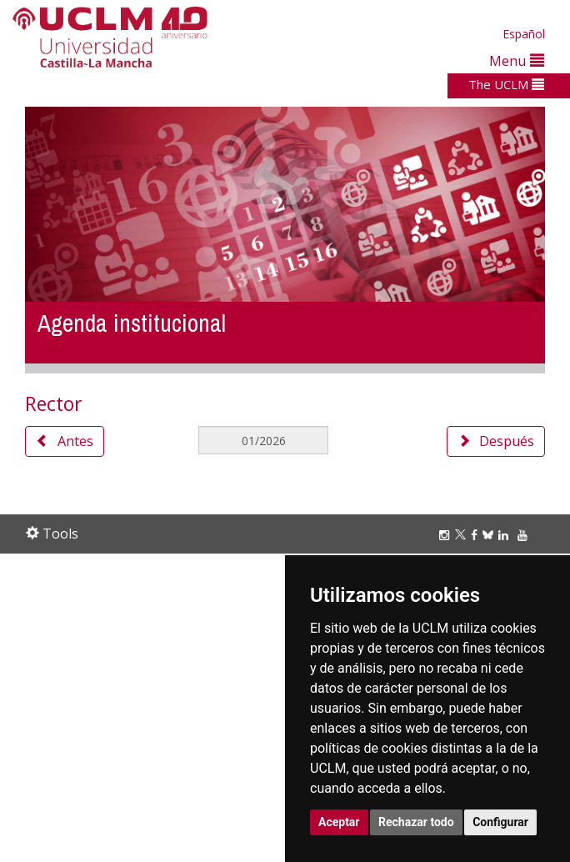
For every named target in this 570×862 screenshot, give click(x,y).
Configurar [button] (500, 822)
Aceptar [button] (339, 822)
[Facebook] (476, 535)
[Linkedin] (503, 535)
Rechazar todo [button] (416, 822)
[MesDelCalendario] (263, 440)
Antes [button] (64, 441)
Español (523, 34)
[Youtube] (525, 535)
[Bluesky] (490, 535)
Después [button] (496, 441)
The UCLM (506, 84)
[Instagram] (446, 535)
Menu (516, 60)
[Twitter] (463, 535)
